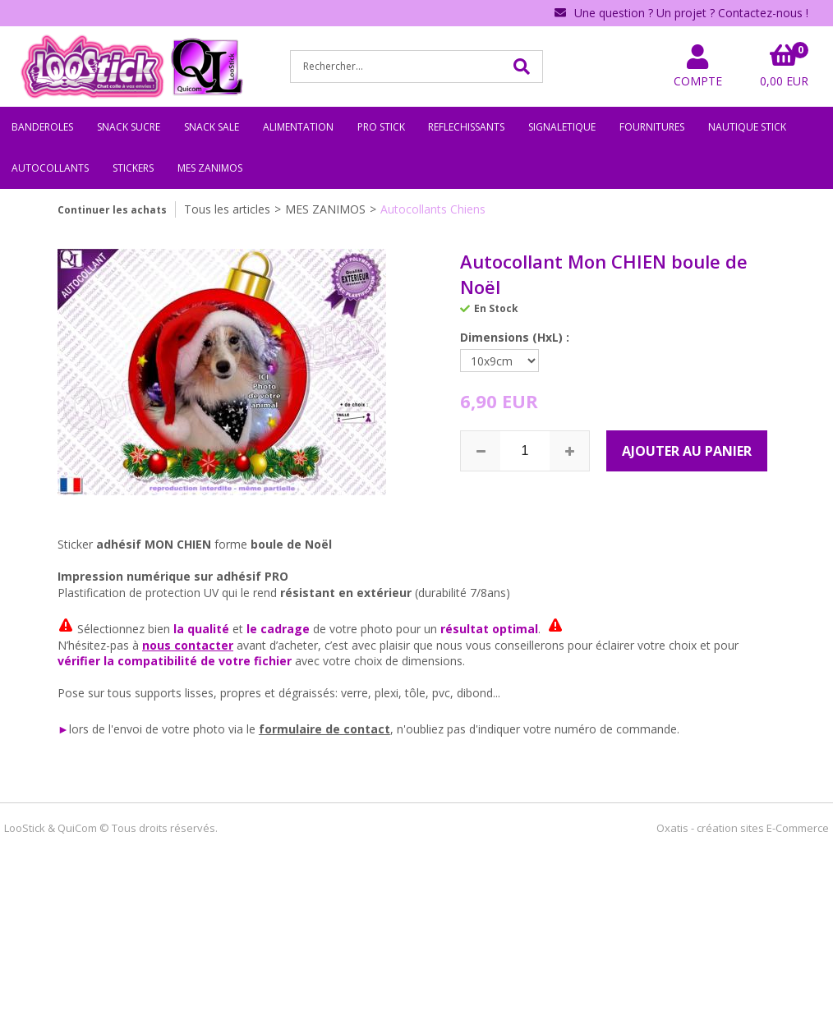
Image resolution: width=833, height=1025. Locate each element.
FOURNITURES (651, 127)
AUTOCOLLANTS (50, 168)
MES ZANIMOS (209, 168)
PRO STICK (381, 127)
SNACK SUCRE (128, 127)
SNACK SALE (211, 127)
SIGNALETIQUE (562, 127)
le (252, 729)
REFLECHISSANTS (466, 127)
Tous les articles (227, 209)
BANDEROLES (42, 127)
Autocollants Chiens (433, 209)
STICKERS (133, 168)
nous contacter (187, 645)
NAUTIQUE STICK (747, 127)
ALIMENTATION (298, 127)
